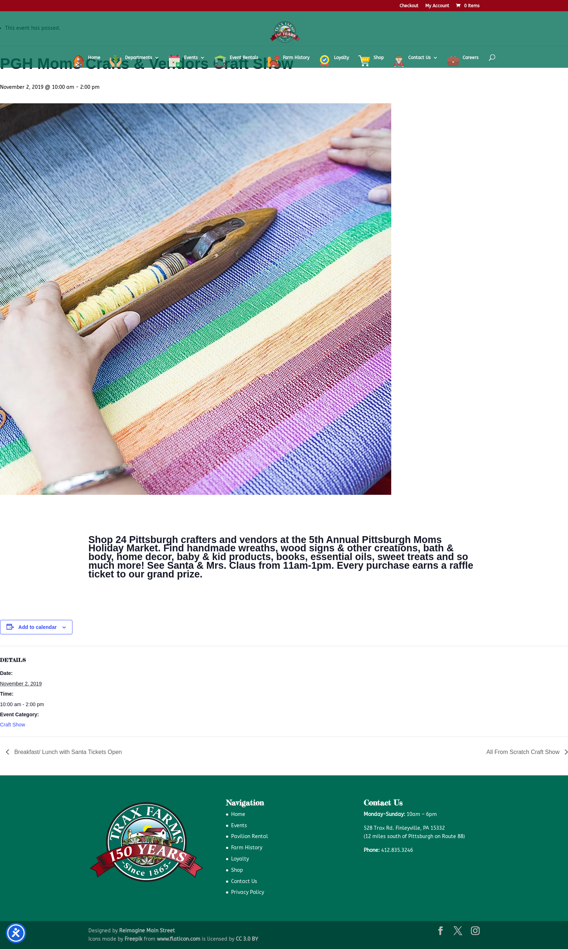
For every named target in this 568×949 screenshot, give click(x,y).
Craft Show (12, 725)
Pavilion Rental (249, 836)
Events (239, 825)
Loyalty (240, 859)
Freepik (133, 939)
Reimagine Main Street (147, 931)
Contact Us (244, 881)
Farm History (246, 848)
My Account (437, 6)
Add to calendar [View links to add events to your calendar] (37, 627)
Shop (237, 870)
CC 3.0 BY (247, 939)
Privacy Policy (247, 892)
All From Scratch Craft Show (523, 752)
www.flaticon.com (178, 939)
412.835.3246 (397, 850)
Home (238, 814)
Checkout (409, 6)
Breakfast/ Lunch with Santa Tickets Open (67, 752)
